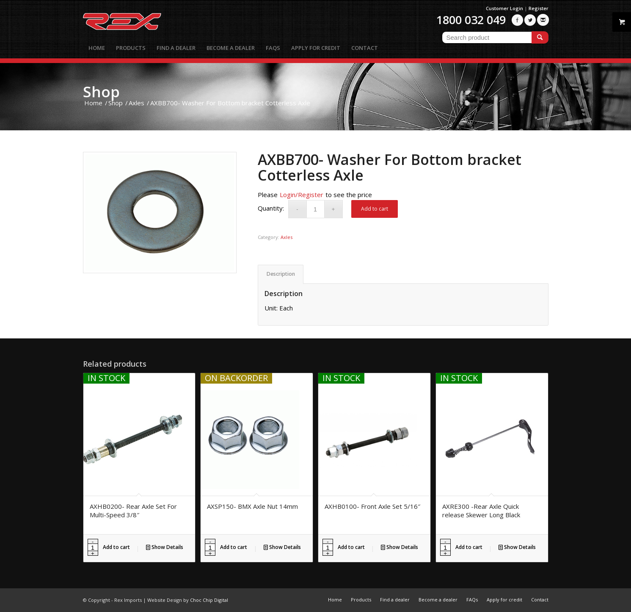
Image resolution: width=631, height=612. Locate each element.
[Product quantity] (315, 209)
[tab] (280, 274)
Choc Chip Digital (209, 600)
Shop (101, 92)
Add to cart (374, 208)
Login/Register (301, 194)
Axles (286, 237)
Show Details (164, 547)
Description (281, 273)
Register (538, 8)
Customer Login (504, 8)
